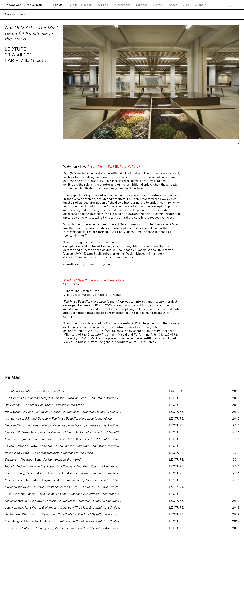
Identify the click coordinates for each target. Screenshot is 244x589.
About (173, 4)
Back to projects (16, 14)
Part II (101, 166)
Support (200, 4)
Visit (186, 4)
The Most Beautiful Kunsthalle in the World (93, 280)
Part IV (125, 166)
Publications (122, 4)
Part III (113, 166)
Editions (141, 4)
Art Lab (103, 4)
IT (238, 4)
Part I (91, 166)
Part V (136, 166)
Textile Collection (80, 4)
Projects (56, 4)
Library (158, 4)
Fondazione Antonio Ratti (23, 4)
